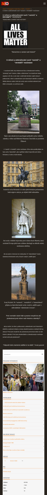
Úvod (4, 9)
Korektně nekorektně (8, 424)
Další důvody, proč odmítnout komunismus (14, 417)
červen (12, 461)
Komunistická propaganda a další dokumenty (15, 421)
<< (5, 461)
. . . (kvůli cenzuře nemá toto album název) (14, 402)
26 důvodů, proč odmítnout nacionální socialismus (16, 410)
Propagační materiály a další (15, 9)
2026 (16, 461)
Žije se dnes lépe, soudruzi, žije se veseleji (13, 450)
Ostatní (28, 9)
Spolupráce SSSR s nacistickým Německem (14, 428)
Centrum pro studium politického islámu (13, 439)
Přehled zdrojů (7, 471)
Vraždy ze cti (6, 446)
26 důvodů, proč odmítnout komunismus (14, 406)
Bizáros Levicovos (7, 392)
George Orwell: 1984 (8, 443)
